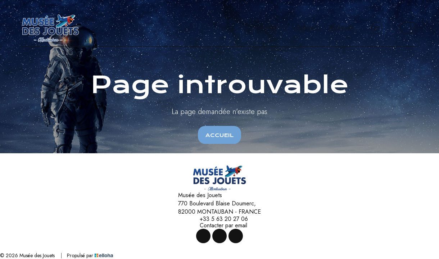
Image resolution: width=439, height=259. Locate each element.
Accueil (219, 135)
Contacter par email (219, 225)
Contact (308, 28)
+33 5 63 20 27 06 (219, 219)
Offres (274, 28)
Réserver (341, 28)
